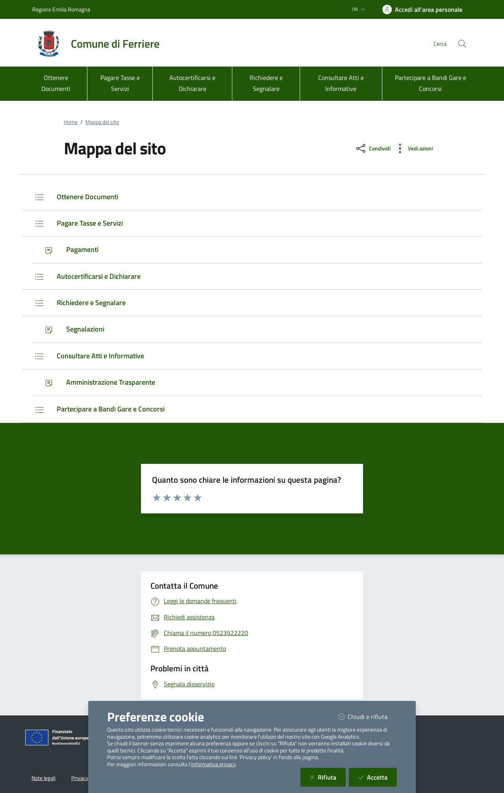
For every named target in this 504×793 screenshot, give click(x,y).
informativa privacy (213, 764)
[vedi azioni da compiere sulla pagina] (413, 148)
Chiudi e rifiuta (367, 716)
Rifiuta (328, 777)
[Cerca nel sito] (462, 43)
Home (71, 122)
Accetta (377, 777)
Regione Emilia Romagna (61, 9)
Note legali (44, 778)
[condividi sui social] (372, 148)
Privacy (79, 778)
